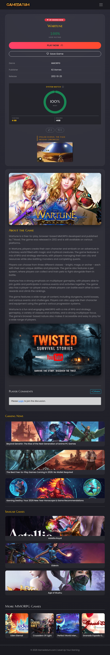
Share (96, 391)
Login (21, 401)
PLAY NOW (55, 45)
